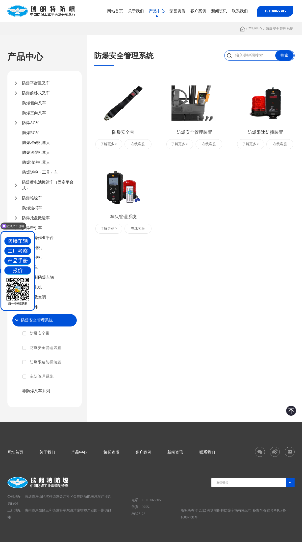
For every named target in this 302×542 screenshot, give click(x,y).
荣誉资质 (177, 11)
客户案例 (198, 11)
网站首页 (115, 11)
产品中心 (157, 11)
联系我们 (240, 11)
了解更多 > (109, 144)
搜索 (284, 55)
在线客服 (138, 144)
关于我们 (136, 11)
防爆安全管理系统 (279, 28)
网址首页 (15, 452)
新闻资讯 (219, 11)
